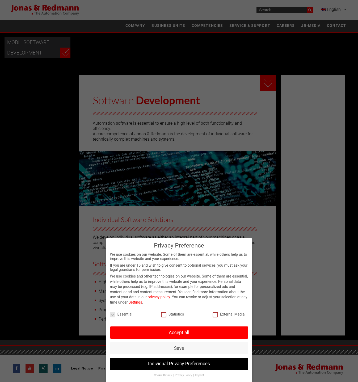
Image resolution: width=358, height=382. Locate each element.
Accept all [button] (179, 332)
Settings (135, 302)
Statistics (172, 314)
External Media (229, 314)
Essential (121, 314)
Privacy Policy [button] (184, 375)
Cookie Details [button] (163, 375)
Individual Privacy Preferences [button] (179, 363)
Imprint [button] (199, 375)
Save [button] (179, 348)
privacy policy (159, 297)
